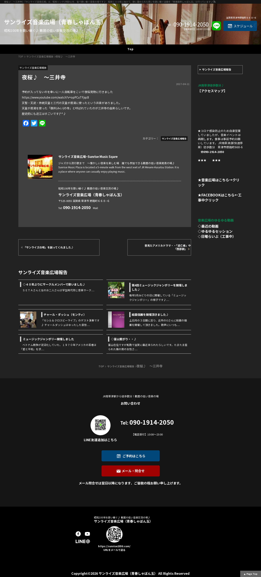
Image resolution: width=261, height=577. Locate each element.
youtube (87, 533)
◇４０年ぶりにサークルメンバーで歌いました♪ (54, 284)
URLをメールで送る (114, 550)
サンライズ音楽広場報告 (216, 69)
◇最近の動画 (208, 226)
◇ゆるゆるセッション (215, 231)
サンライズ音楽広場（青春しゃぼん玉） (55, 22)
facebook (78, 533)
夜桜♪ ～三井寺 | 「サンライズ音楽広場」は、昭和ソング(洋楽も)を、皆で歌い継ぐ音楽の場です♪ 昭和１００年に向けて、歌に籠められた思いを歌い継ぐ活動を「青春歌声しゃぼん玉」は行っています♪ (108, 1)
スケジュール (243, 25)
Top (130, 49)
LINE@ (83, 541)
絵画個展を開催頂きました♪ (150, 314)
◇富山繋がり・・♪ (124, 339)
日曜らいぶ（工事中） (218, 236)
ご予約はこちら (134, 455)
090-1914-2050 (191, 24)
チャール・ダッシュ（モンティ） (65, 314)
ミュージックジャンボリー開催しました (48, 339)
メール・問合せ (133, 470)
